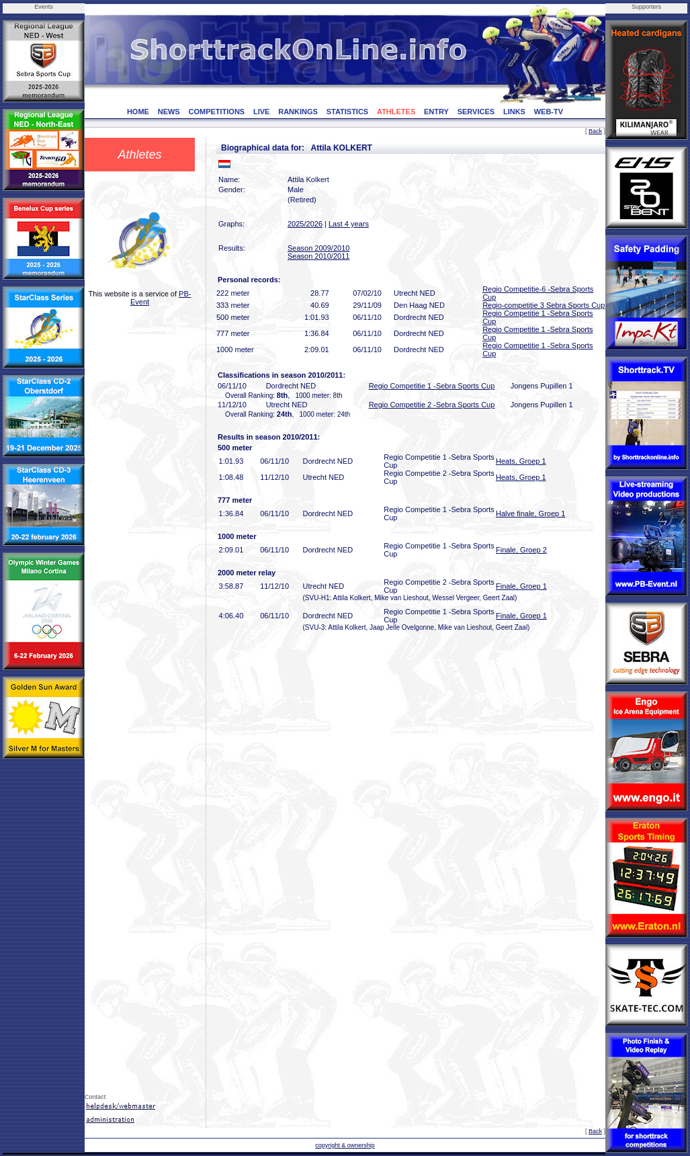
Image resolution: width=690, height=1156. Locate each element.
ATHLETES (396, 112)
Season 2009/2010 (318, 248)
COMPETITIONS (216, 112)
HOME (138, 112)
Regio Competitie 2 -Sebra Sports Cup (432, 405)
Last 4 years (349, 224)
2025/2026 (305, 224)
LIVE (261, 112)
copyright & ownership (345, 1145)
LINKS (514, 112)
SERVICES (476, 112)
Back (595, 131)
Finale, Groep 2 (521, 550)
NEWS (169, 112)
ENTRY (436, 112)
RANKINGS (298, 112)
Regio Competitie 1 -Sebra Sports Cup (432, 386)
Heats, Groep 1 (521, 461)
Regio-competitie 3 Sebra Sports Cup (543, 305)
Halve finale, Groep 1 (530, 513)
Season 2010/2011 (318, 256)
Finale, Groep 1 (521, 586)
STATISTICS (348, 112)
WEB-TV (548, 112)
